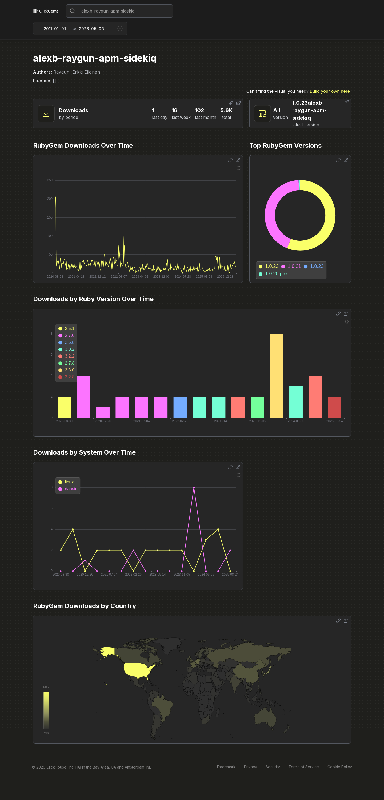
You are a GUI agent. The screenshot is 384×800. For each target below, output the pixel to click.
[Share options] (231, 103)
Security (273, 767)
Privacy (250, 767)
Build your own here (330, 91)
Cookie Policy (339, 767)
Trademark (225, 767)
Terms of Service (304, 767)
